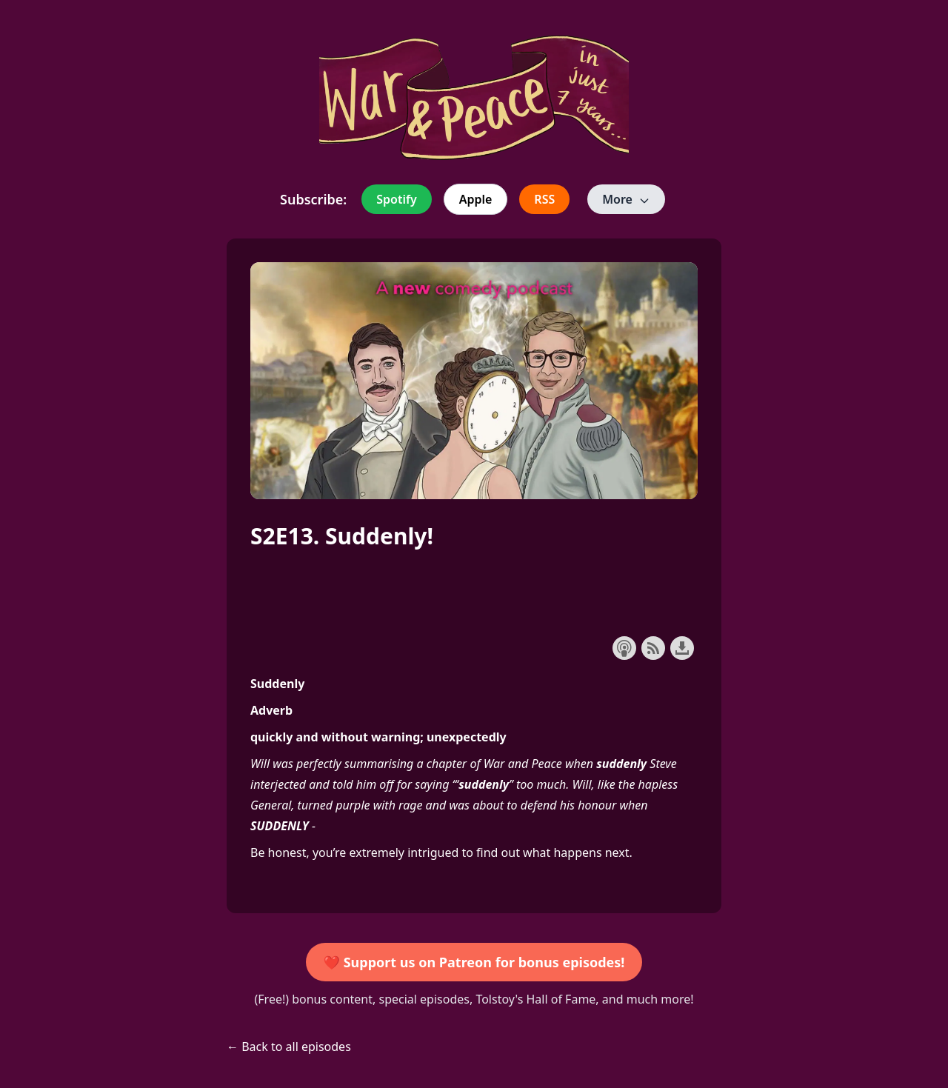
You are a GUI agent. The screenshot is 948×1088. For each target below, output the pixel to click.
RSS (544, 199)
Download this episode (682, 648)
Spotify (396, 199)
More (626, 199)
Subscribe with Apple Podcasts (624, 648)
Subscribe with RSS (653, 648)
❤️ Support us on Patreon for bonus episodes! (474, 962)
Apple (476, 199)
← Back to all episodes (289, 1046)
